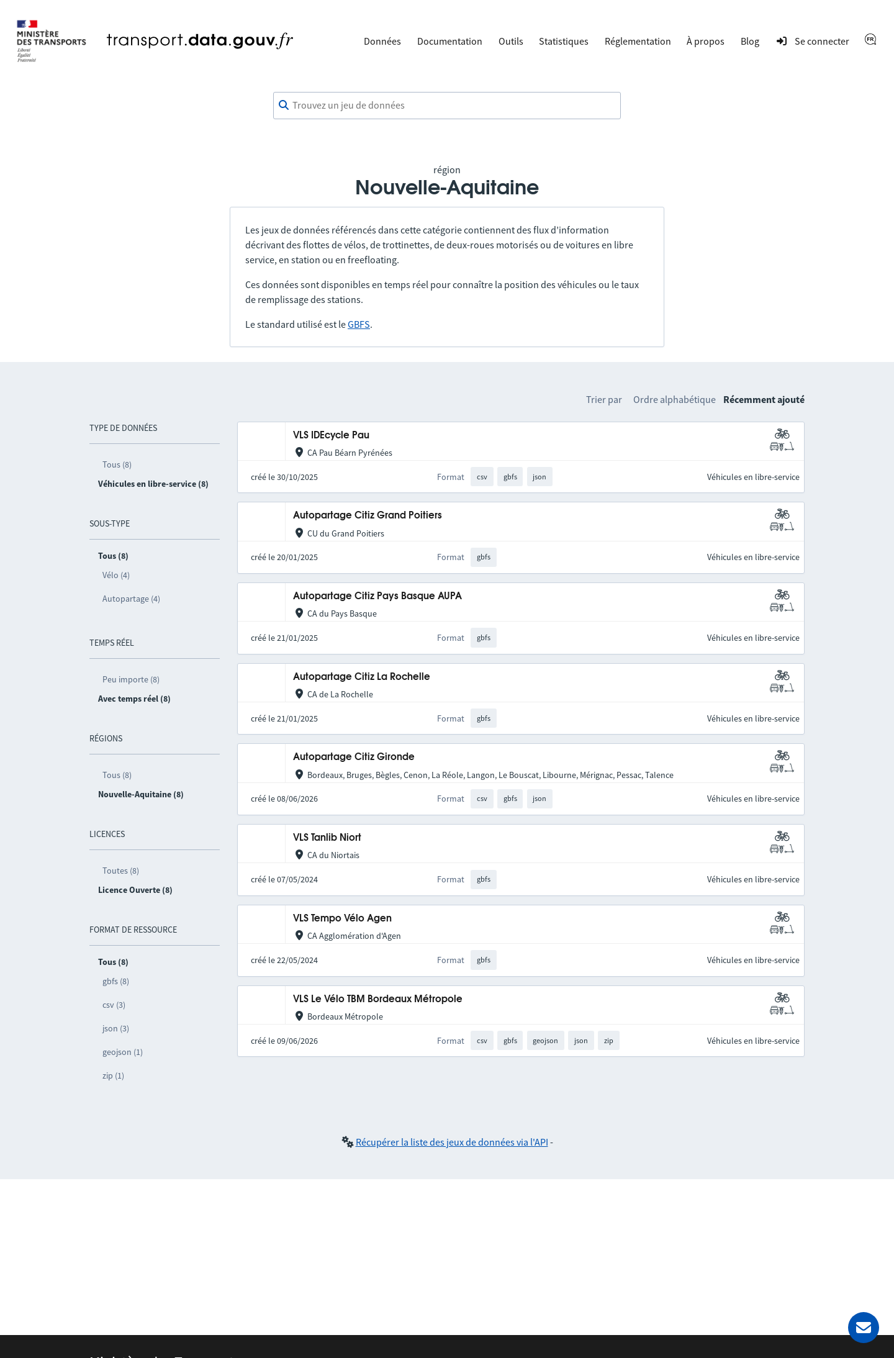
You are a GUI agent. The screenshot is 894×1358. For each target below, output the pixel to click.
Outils (511, 41)
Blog (750, 41)
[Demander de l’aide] (863, 1327)
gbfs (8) (115, 981)
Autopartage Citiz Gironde (354, 757)
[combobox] (447, 105)
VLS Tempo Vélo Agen (342, 918)
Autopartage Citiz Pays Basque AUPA (377, 596)
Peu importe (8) (131, 679)
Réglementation (638, 41)
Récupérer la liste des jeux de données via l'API (452, 1142)
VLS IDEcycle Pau (331, 435)
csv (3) (113, 1004)
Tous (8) (117, 464)
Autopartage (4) (131, 598)
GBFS (359, 324)
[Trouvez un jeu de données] (447, 105)
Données (382, 41)
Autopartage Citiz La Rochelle (361, 677)
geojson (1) (122, 1051)
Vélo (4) (116, 575)
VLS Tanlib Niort (327, 838)
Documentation (449, 41)
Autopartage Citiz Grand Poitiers (367, 515)
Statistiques (564, 41)
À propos (706, 41)
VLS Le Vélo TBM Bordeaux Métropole (378, 999)
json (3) (115, 1028)
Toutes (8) (120, 870)
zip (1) (113, 1075)
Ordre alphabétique (674, 399)
